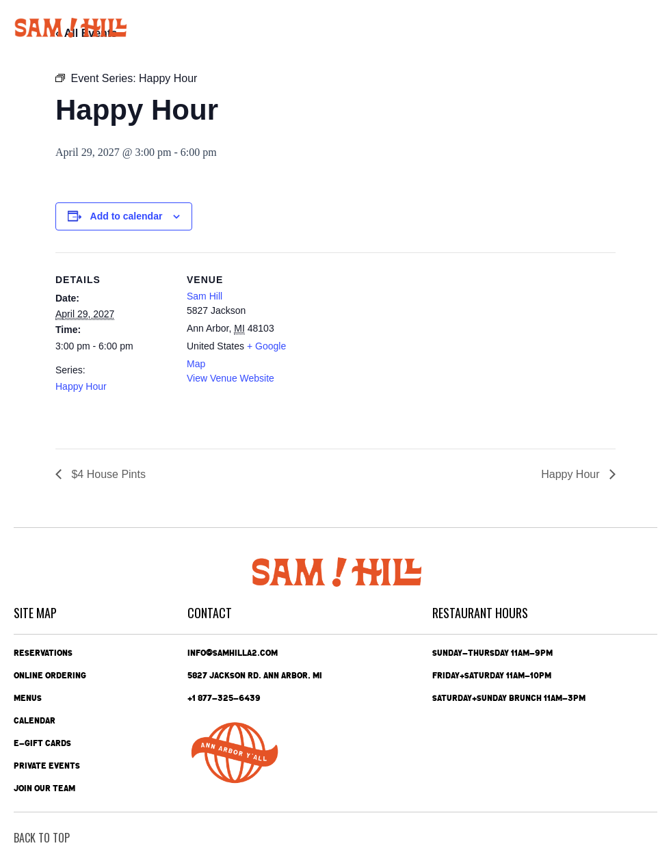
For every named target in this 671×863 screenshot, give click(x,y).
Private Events (47, 766)
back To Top (42, 837)
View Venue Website (230, 378)
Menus (28, 698)
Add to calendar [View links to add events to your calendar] (126, 216)
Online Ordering (50, 675)
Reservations (43, 653)
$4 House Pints (107, 474)
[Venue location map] (390, 347)
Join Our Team (44, 788)
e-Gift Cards (42, 743)
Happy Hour (81, 386)
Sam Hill (204, 296)
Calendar (34, 721)
